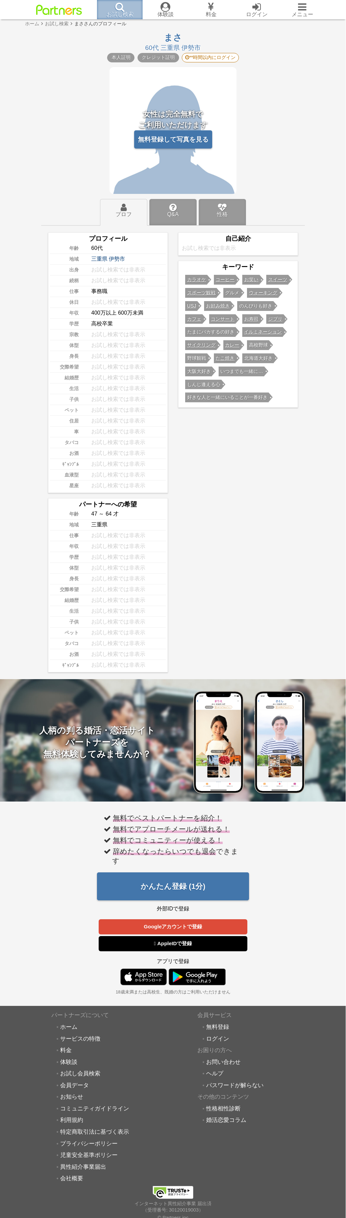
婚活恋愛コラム (226, 1119)
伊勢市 (117, 259)
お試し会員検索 (80, 1073)
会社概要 (71, 1178)
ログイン (217, 1038)
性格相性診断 (223, 1108)
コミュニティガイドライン (94, 1108)
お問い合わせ (223, 1061)
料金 (66, 1050)
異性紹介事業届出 (83, 1166)
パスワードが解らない (235, 1085)
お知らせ (71, 1096)
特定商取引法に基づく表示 (94, 1131)
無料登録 (217, 1026)
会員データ (74, 1085)
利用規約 (71, 1119)
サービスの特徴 (80, 1038)
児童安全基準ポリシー (89, 1155)
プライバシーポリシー (89, 1143)
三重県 (99, 259)
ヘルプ (214, 1073)
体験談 (68, 1061)
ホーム (68, 1026)
